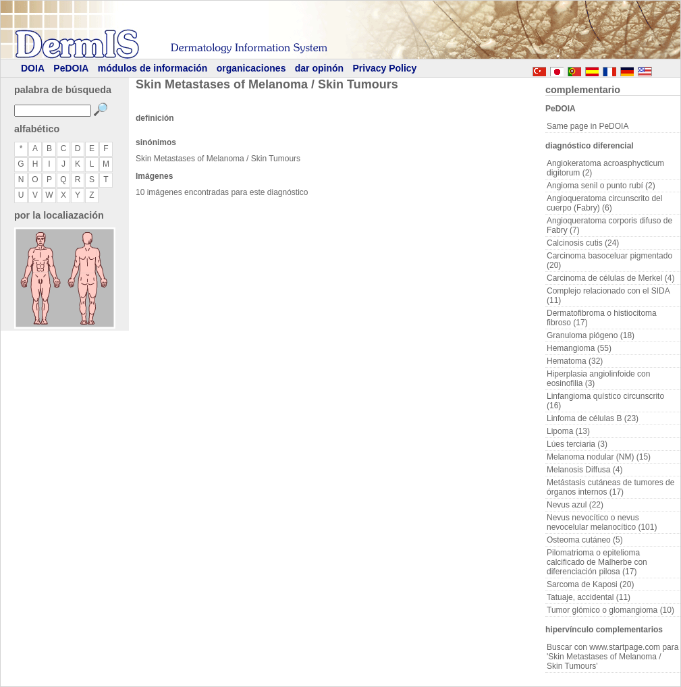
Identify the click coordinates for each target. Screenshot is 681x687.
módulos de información (153, 68)
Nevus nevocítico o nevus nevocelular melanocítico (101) (602, 522)
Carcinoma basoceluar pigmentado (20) (609, 260)
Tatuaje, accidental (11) (588, 597)
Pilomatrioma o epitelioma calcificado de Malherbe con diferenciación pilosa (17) (597, 562)
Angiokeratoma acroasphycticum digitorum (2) (605, 168)
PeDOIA (70, 68)
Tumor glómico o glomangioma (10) (610, 610)
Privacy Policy (384, 68)
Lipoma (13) (568, 431)
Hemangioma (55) (579, 348)
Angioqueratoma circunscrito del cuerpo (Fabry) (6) (604, 203)
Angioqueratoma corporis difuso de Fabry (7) (609, 225)
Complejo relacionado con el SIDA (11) (608, 295)
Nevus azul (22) (575, 505)
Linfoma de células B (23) (592, 418)
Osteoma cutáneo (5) (585, 540)
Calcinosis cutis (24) (583, 243)
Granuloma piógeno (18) (590, 335)
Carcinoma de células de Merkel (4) (610, 278)
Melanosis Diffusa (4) (585, 469)
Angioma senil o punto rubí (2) (601, 185)
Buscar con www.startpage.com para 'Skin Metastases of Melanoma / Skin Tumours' (612, 656)
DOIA (33, 68)
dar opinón (319, 68)
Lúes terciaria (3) (577, 444)
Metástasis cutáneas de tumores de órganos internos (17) (610, 487)
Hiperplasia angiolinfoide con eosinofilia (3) (598, 378)
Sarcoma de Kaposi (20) (590, 584)
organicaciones (251, 68)
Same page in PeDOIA (587, 126)
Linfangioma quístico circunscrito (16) (605, 400)
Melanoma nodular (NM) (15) (599, 457)
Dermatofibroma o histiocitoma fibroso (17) (602, 317)
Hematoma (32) (575, 361)
